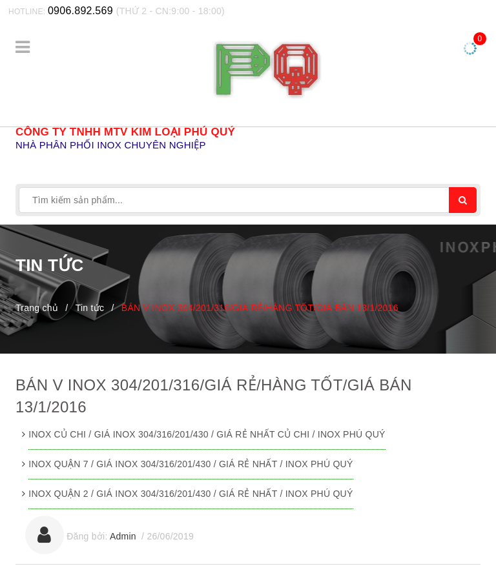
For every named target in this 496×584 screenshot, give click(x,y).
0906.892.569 (80, 10)
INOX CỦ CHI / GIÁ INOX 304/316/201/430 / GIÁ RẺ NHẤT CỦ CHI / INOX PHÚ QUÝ (206, 434)
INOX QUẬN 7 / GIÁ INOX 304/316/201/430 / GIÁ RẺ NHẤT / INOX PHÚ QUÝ (190, 464)
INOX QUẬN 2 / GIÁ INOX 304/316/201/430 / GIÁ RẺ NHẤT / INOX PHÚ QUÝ (190, 493)
